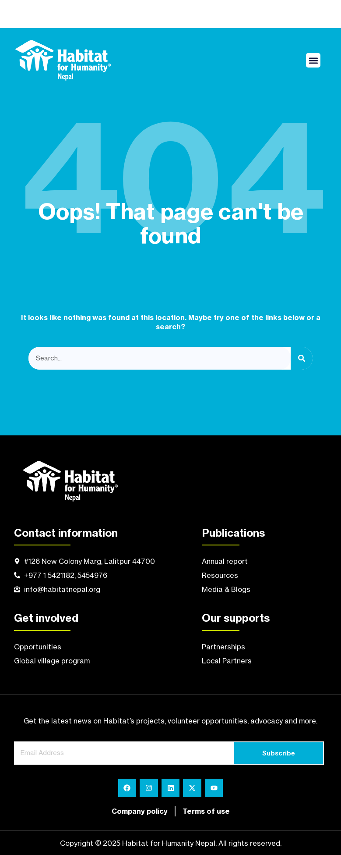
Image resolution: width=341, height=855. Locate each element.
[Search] (302, 358)
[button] (313, 60)
